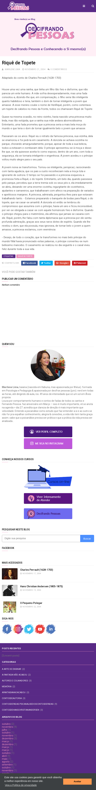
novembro (7, 726)
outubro (6, 724)
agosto (6, 761)
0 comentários (59, 69)
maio (4, 758)
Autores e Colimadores (15, 680)
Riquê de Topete (25, 256)
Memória (6, 686)
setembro (7, 764)
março (5, 741)
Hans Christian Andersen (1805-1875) (41, 586)
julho (4, 729)
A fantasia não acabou (14, 675)
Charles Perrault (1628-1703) (36, 569)
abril (4, 756)
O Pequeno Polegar (31, 603)
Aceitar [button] (77, 781)
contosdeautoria (12, 698)
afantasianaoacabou (14, 692)
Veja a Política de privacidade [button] (21, 785)
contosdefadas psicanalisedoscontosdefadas (27, 704)
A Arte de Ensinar (11, 669)
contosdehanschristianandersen (20, 710)
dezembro (7, 738)
